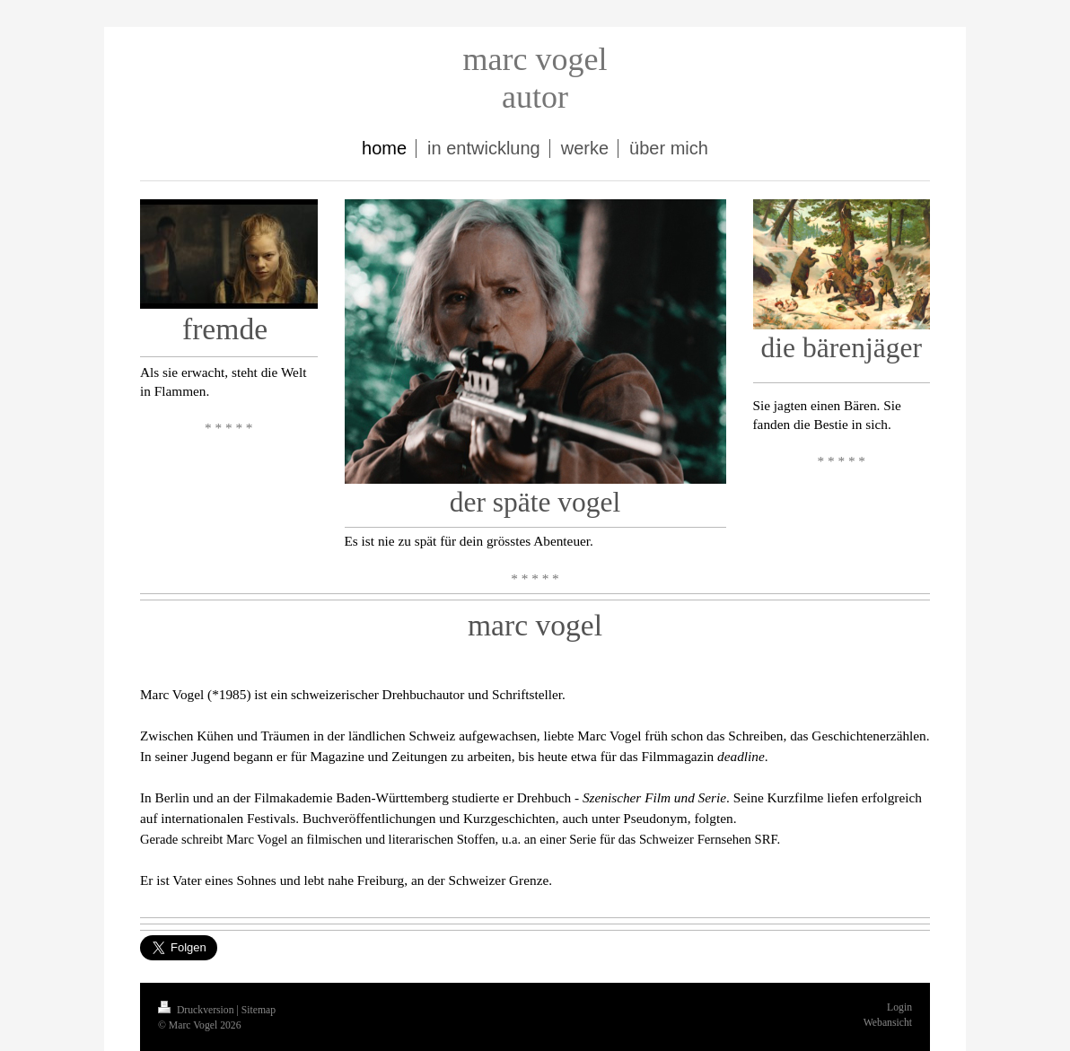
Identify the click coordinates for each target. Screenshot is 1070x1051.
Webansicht (888, 1023)
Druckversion (197, 1010)
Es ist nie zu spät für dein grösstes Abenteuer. (473, 540)
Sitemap (258, 1010)
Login (899, 1007)
